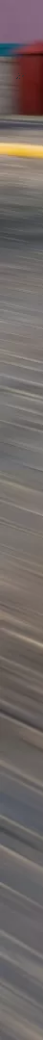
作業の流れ (20, 76)
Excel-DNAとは (22, 73)
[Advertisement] (20, 36)
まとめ (19, 78)
